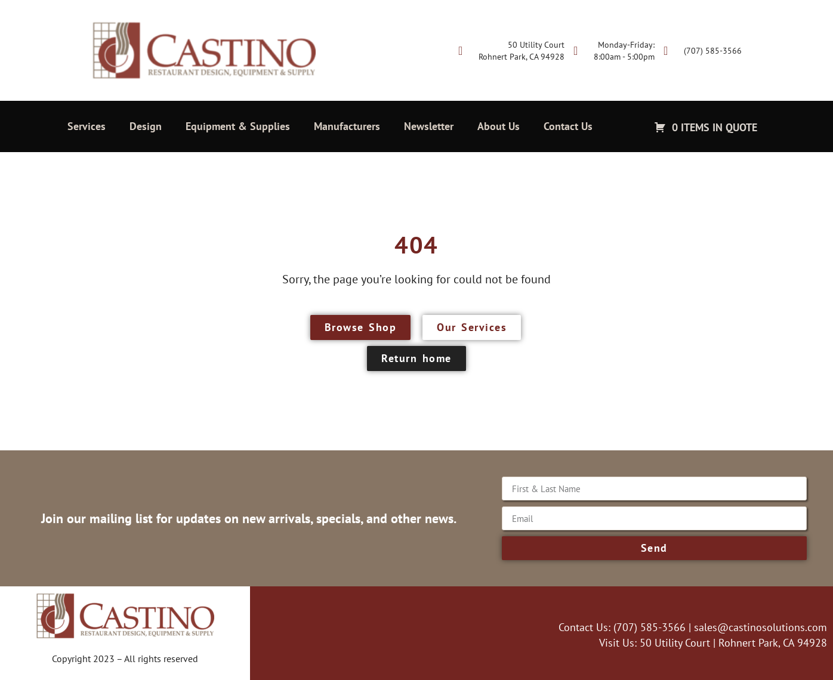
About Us (498, 126)
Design (145, 126)
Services (86, 126)
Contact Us (568, 126)
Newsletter (428, 126)
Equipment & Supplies (238, 126)
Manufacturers (347, 126)
